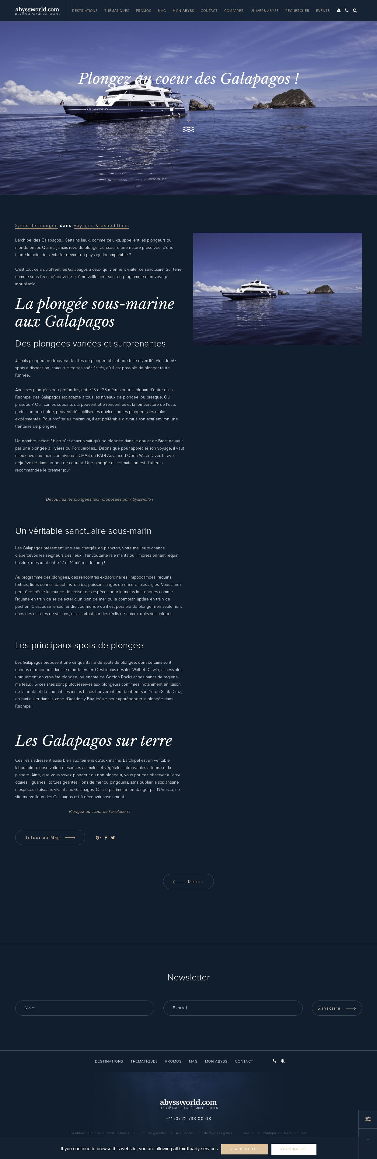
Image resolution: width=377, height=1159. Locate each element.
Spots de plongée (36, 226)
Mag (162, 10)
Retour (188, 882)
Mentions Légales (218, 1133)
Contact (209, 10)
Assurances (185, 1133)
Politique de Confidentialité (285, 1133)
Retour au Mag (50, 838)
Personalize (294, 1149)
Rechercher (297, 10)
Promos (143, 10)
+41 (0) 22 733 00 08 (188, 1119)
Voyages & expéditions (101, 226)
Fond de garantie (152, 1133)
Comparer (234, 10)
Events (323, 10)
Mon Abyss (183, 10)
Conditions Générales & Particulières (99, 1133)
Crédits (247, 1133)
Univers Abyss (264, 10)
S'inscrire (336, 1008)
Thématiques (116, 10)
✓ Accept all (244, 1149)
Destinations (85, 10)
